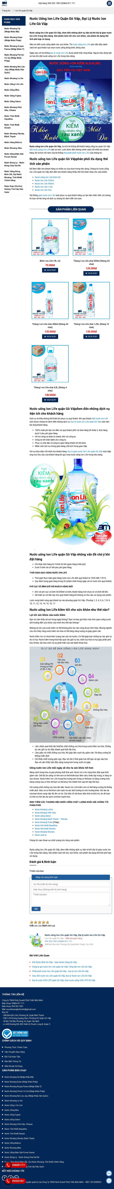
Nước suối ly (40, 835)
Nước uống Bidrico (13, 1143)
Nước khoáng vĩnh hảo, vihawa (13, 109)
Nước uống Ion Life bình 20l (47, 177)
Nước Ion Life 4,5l (43, 190)
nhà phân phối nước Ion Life (76, 153)
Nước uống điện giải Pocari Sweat (20, 1152)
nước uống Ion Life (81, 44)
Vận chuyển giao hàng (15, 1052)
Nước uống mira (11, 90)
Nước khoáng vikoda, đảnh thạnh (14, 135)
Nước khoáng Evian (43, 822)
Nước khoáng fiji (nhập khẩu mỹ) (12, 30)
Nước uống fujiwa (12, 96)
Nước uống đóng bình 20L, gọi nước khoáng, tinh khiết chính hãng (34, 1162)
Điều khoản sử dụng (13, 1066)
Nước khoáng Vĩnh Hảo (45, 812)
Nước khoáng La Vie (14, 1100)
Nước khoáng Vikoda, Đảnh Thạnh (19, 1138)
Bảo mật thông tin (13, 1061)
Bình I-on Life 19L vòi (50, 261)
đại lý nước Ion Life (59, 53)
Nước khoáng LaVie (44, 809)
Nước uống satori (12, 101)
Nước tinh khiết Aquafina (46, 825)
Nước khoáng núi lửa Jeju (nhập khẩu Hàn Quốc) (26, 1096)
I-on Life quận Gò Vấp (23, 11)
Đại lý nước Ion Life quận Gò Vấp (86, 421)
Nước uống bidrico (13, 142)
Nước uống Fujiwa (12, 1115)
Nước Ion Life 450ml (44, 183)
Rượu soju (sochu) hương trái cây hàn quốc (13, 189)
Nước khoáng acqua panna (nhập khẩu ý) (14, 47)
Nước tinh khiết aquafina (11, 117)
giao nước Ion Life (46, 195)
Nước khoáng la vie (13, 78)
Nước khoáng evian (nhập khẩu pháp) (13, 39)
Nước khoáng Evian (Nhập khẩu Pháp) (21, 1082)
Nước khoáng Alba (13, 1148)
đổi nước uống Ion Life (40, 149)
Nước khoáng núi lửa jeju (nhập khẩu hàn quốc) (14, 69)
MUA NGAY (50, 270)
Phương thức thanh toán (16, 1047)
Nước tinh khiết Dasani (45, 828)
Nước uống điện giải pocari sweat (13, 155)
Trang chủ (6, 11)
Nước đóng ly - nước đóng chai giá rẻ (14, 164)
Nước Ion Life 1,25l (44, 187)
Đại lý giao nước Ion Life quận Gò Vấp (85, 451)
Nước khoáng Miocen (44, 832)
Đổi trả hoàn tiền (12, 1057)
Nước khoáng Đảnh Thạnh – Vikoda (51, 819)
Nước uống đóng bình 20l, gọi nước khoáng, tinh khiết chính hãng (13, 176)
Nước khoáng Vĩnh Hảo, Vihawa (18, 1124)
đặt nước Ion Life (100, 418)
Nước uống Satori (43, 816)
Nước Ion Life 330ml (44, 180)
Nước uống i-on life (13, 84)
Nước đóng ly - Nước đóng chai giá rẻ (22, 1157)
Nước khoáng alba (13, 148)
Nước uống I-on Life (14, 1105)
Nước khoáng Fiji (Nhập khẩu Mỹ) (19, 1077)
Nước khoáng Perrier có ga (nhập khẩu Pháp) (25, 1091)
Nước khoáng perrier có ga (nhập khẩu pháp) (14, 58)
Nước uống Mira (12, 1110)
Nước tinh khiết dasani (11, 126)
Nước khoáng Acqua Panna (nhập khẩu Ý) (23, 1086)
